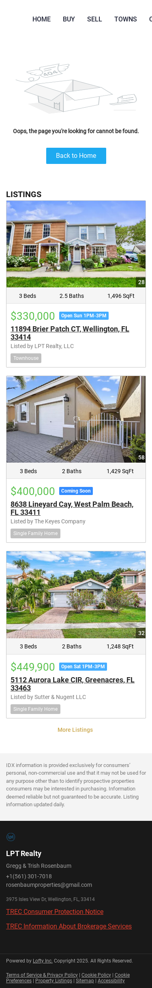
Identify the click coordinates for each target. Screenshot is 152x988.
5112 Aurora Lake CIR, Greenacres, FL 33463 (73, 684)
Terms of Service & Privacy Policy (42, 975)
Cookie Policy (96, 975)
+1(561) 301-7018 (29, 876)
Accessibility (111, 981)
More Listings (75, 730)
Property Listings (53, 981)
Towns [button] (125, 19)
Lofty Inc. (43, 961)
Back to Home (76, 155)
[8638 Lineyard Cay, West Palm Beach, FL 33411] (76, 419)
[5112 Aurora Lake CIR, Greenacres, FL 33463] (76, 594)
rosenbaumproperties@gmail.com (49, 885)
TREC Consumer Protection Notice (54, 912)
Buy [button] (69, 19)
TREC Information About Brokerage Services (69, 926)
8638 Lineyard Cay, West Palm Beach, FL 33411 (72, 508)
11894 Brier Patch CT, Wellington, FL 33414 (70, 333)
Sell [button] (94, 19)
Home (41, 19)
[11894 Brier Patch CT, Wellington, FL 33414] (76, 244)
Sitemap (85, 981)
